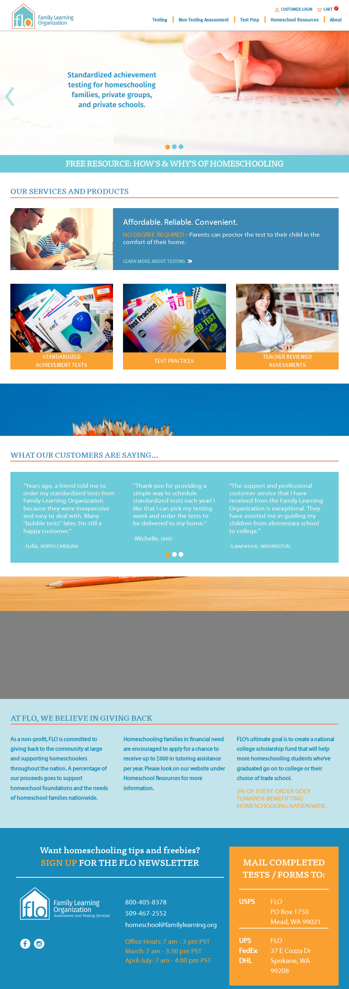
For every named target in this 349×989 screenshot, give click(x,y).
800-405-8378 (146, 902)
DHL (242, 961)
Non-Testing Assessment (204, 20)
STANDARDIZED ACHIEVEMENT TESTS (61, 361)
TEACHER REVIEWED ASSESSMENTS (287, 361)
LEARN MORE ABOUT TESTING (157, 261)
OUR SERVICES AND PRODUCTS (69, 191)
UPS (242, 941)
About (336, 20)
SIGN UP (59, 862)
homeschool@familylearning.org (156, 925)
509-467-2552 (146, 913)
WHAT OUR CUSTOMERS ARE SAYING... (84, 455)
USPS (242, 902)
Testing (159, 20)
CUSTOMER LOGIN (296, 9)
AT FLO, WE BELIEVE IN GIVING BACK (81, 718)
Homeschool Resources (294, 20)
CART (328, 9)
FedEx (242, 951)
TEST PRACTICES (174, 361)
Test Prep (249, 20)
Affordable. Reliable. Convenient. (180, 222)
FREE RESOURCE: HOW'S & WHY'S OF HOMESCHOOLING (174, 163)
